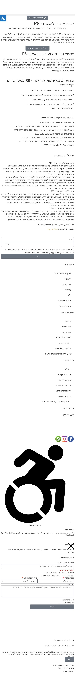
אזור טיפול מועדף (30, 578)
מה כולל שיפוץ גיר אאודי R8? (62, 191)
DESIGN (69, 530)
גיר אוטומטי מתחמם (63, 391)
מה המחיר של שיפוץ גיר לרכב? (62, 208)
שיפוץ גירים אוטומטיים (62, 273)
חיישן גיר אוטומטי (64, 380)
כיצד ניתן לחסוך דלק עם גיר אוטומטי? (56, 402)
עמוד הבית (62, 28)
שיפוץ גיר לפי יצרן (49, 28)
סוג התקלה (69, 578)
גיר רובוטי (67, 279)
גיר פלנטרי (67, 369)
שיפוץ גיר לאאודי (33, 28)
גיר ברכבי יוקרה (65, 343)
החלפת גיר (67, 332)
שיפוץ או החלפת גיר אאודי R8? (61, 163)
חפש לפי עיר (66, 284)
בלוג (69, 295)
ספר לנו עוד (69, 585)
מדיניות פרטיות (65, 306)
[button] (37, 15)
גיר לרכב (68, 321)
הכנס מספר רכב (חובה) (64, 563)
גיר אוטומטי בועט (64, 396)
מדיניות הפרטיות (33, 252)
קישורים (68, 290)
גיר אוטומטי (66, 327)
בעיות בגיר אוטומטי (63, 337)
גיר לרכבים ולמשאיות (63, 348)
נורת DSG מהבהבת (63, 385)
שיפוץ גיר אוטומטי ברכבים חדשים (58, 354)
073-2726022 (68, 415)
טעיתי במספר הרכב (66, 603)
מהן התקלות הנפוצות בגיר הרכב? (60, 174)
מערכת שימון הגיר (64, 374)
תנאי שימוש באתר (64, 300)
